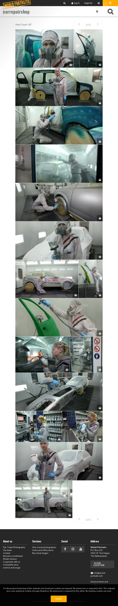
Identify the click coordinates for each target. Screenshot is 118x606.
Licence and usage (11, 567)
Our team (7, 550)
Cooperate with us (11, 561)
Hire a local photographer (44, 547)
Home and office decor (43, 550)
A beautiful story (10, 564)
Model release (10, 559)
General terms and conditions (99, 583)
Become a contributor (13, 556)
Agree (58, 598)
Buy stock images (40, 553)
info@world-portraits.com (98, 574)
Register (88, 3)
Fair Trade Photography (14, 547)
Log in (77, 3)
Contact (6, 553)
